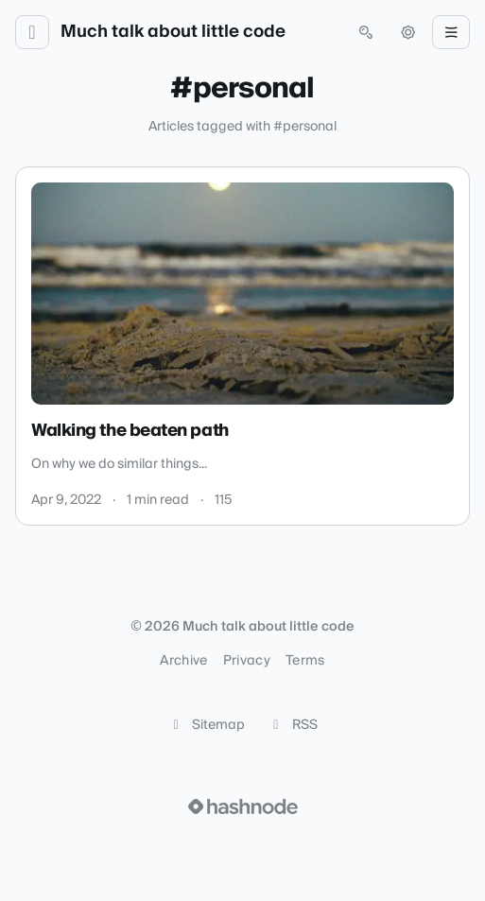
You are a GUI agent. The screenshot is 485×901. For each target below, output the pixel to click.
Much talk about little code (173, 32)
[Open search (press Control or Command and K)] (366, 32)
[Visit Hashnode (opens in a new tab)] (243, 806)
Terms (305, 661)
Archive (183, 661)
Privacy (246, 661)
